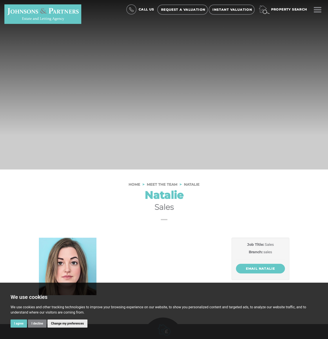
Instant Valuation (232, 10)
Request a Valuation (183, 10)
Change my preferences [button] (67, 323)
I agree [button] (19, 323)
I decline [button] (37, 323)
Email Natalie (260, 269)
